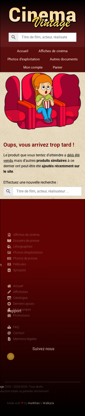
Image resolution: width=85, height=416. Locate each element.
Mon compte (33, 67)
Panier (57, 67)
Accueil (22, 51)
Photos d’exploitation (23, 59)
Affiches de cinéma (53, 51)
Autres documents (64, 59)
